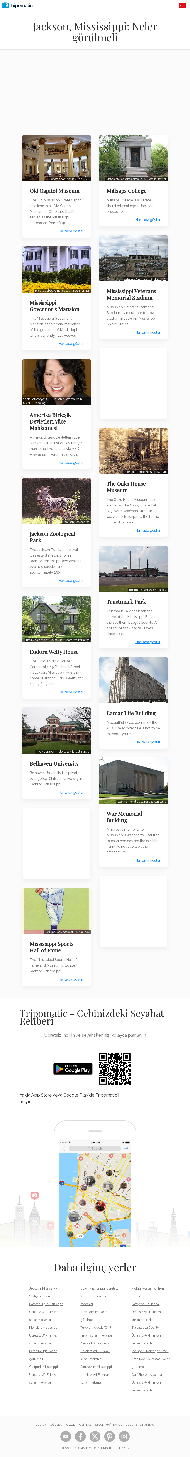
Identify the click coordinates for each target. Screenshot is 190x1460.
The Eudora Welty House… (42, 645)
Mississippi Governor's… (49, 293)
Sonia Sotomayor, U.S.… (39, 401)
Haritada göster (70, 236)
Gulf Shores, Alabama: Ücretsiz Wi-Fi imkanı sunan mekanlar (147, 1385)
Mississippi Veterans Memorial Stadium (132, 292)
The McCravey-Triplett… (51, 756)
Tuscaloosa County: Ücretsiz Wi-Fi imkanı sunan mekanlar (146, 1338)
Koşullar (56, 1428)
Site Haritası (145, 1428)
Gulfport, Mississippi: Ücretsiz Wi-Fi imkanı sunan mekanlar (44, 1377)
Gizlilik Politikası (79, 1428)
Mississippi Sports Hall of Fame (53, 950)
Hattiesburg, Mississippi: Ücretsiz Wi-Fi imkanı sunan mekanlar (46, 1315)
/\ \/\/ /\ (81, 177)
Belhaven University (55, 768)
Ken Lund (159, 794)
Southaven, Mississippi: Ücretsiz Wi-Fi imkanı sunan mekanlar (96, 1377)
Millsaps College (127, 189)
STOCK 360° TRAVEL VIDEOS (114, 1428)
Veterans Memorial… (136, 276)
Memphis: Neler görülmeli (150, 1354)
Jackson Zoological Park (53, 543)
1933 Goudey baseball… (60, 935)
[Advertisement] (95, 94)
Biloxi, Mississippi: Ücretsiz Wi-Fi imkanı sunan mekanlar (99, 1299)
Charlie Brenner (78, 293)
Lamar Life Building (132, 707)
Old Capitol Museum (55, 189)
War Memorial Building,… (133, 794)
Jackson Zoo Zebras (76, 528)
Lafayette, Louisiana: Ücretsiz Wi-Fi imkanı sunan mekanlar (146, 1315)
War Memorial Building (125, 809)
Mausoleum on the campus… (124, 177)
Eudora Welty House (55, 657)
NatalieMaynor (155, 177)
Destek (41, 1428)
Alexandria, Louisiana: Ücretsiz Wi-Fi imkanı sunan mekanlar (95, 1354)
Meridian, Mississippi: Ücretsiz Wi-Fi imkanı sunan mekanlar (44, 1338)
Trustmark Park (138, 585)
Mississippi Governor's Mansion (55, 309)
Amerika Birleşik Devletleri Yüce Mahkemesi (51, 423)
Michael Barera (79, 756)
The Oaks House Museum (127, 483)
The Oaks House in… (136, 468)
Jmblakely (158, 585)
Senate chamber (60, 177)
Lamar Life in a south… (133, 695)
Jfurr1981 (159, 276)
